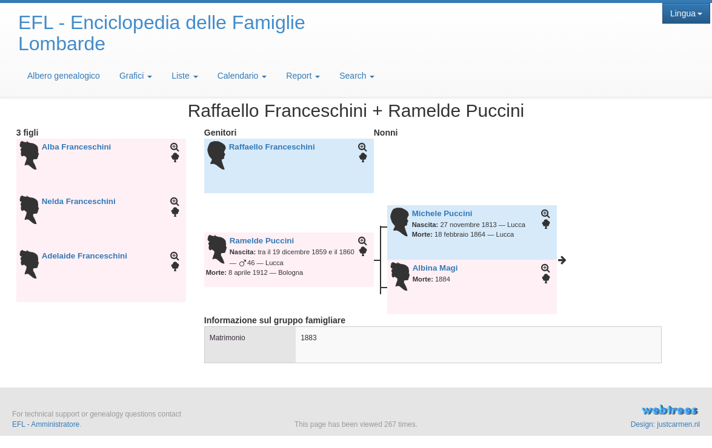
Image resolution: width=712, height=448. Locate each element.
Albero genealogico (63, 76)
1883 (308, 338)
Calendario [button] (242, 76)
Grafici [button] (135, 76)
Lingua (686, 13)
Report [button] (303, 76)
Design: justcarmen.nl (665, 424)
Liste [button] (184, 76)
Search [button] (356, 76)
